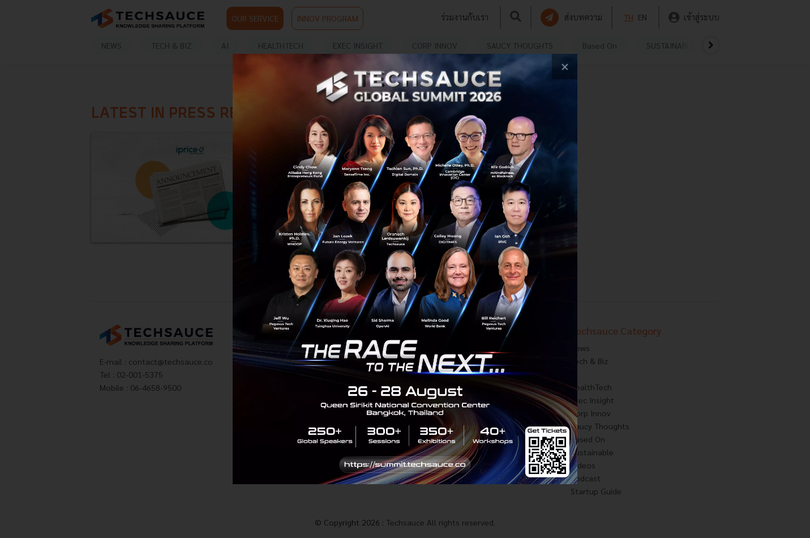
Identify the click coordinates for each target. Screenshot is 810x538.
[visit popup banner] (405, 269)
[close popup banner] (564, 66)
